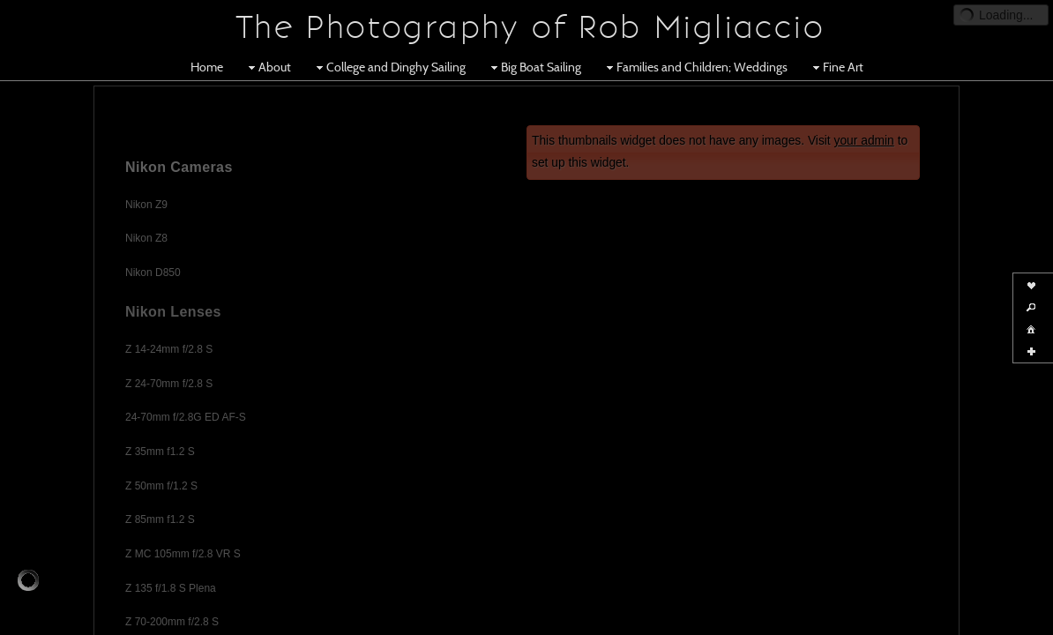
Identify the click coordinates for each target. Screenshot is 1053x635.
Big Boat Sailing (534, 67)
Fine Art (836, 67)
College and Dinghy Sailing (389, 67)
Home (206, 67)
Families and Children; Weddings (695, 67)
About (267, 67)
